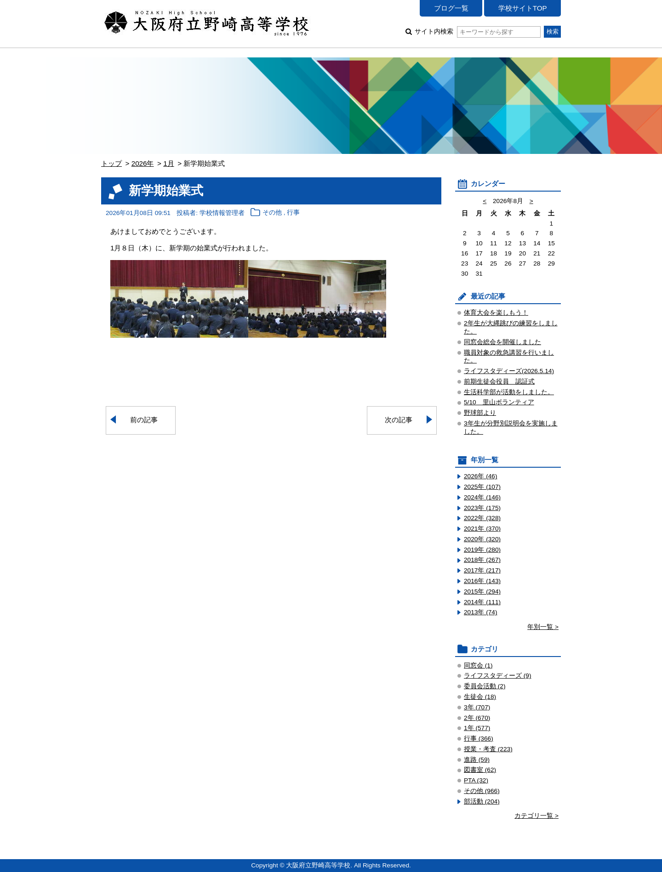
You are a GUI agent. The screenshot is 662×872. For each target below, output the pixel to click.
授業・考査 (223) (488, 749)
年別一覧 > (543, 626)
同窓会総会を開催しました (502, 342)
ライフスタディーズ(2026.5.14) (509, 371)
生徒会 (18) (480, 696)
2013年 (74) (480, 612)
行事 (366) (478, 738)
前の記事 (144, 420)
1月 (168, 163)
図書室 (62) (480, 769)
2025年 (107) (482, 486)
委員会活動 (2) (485, 686)
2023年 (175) (482, 507)
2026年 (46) (480, 476)
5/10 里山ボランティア (499, 402)
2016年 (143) (482, 581)
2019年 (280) (482, 549)
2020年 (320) (482, 539)
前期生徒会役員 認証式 (499, 381)
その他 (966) (482, 790)
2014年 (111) (482, 602)
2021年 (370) (482, 528)
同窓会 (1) (478, 665)
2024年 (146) (482, 497)
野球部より (480, 412)
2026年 (142, 163)
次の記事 (398, 420)
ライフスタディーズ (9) (497, 675)
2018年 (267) (482, 559)
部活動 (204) (482, 801)
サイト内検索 (477, 31)
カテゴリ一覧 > (536, 815)
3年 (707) (477, 707)
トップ (111, 163)
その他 (272, 213)
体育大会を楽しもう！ (496, 312)
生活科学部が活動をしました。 (509, 392)
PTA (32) (476, 780)
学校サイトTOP (522, 8)
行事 (293, 213)
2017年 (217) (482, 570)
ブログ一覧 (451, 8)
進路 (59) (477, 759)
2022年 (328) (482, 518)
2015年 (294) (482, 591)
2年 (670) (477, 717)
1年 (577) (477, 728)
